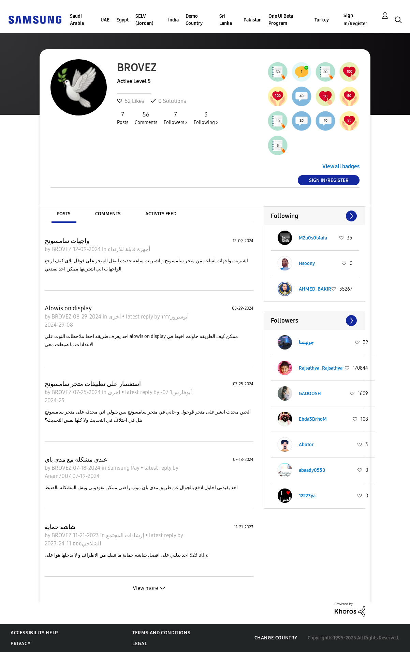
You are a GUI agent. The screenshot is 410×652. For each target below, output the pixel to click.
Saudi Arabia (77, 19)
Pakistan (253, 20)
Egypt (122, 20)
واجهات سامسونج (67, 241)
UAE (105, 20)
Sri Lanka (225, 19)
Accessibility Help (34, 633)
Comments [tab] (108, 214)
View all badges (341, 166)
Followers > (175, 117)
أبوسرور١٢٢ (175, 316)
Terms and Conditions (161, 633)
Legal (139, 644)
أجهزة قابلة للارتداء (129, 249)
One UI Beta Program (280, 19)
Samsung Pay (124, 468)
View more (145, 588)
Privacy (20, 644)
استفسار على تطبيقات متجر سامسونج (93, 384)
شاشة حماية (60, 527)
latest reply (140, 316)
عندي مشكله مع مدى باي (76, 459)
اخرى (115, 316)
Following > (206, 117)
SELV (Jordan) (144, 19)
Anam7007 (58, 476)
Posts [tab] (64, 214)
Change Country (275, 638)
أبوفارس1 (180, 392)
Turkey (321, 20)
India (173, 20)
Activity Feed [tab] (160, 214)
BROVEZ (62, 249)
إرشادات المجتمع (125, 535)
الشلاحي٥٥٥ (86, 543)
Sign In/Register (355, 20)
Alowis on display (68, 308)
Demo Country (194, 19)
